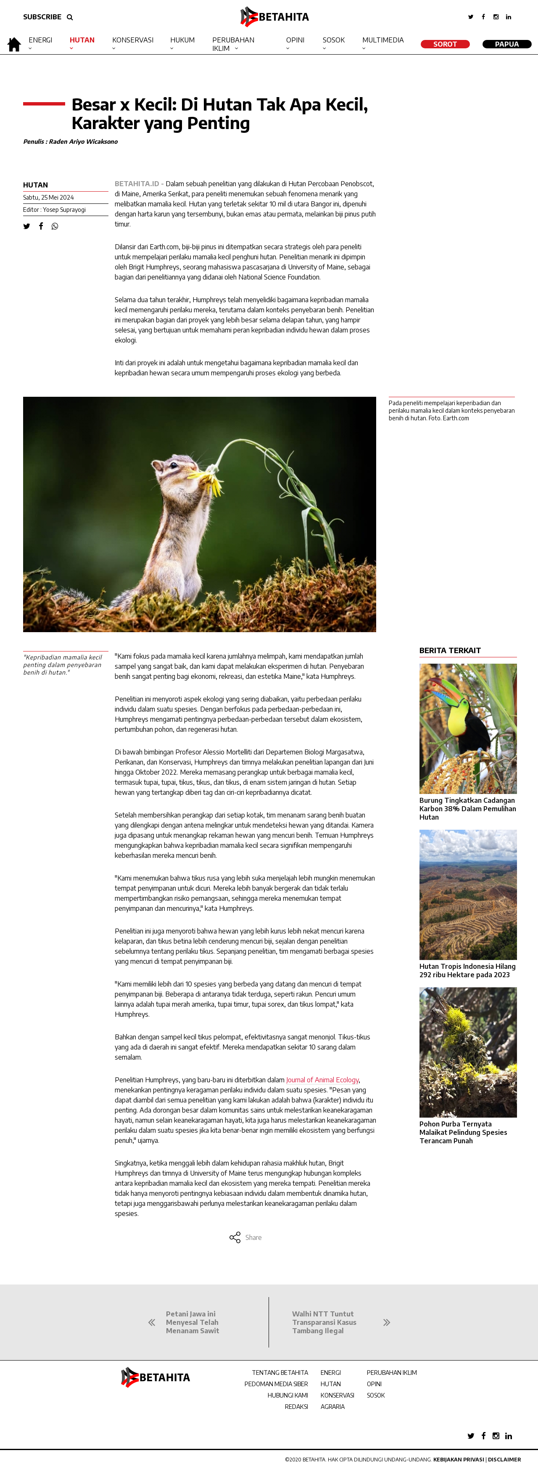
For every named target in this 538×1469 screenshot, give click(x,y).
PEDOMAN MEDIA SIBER (276, 1383)
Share (245, 1237)
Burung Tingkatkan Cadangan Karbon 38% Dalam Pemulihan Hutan (467, 808)
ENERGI (331, 1372)
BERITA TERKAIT (450, 650)
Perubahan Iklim (233, 44)
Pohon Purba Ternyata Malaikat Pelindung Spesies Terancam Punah (463, 1132)
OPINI (374, 1383)
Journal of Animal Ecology (322, 1080)
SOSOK (376, 1395)
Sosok (334, 40)
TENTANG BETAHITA (280, 1372)
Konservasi (132, 40)
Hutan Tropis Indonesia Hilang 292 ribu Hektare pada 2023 (467, 970)
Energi (40, 40)
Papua (507, 44)
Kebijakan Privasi (458, 1459)
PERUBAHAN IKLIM (392, 1372)
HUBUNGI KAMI (288, 1395)
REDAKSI (296, 1406)
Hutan (82, 40)
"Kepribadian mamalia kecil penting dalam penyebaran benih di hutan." (62, 665)
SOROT (445, 44)
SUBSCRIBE (42, 17)
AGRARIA (333, 1406)
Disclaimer (504, 1459)
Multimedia (383, 40)
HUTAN (331, 1383)
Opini (295, 40)
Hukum (182, 40)
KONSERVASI (337, 1395)
